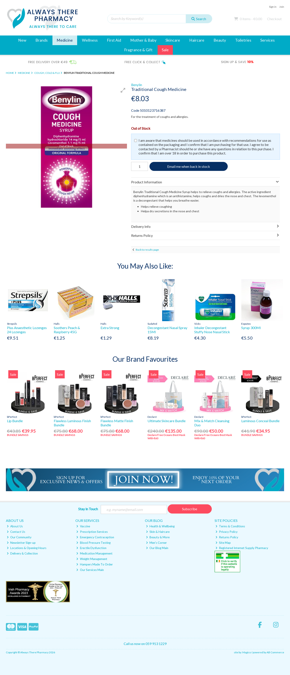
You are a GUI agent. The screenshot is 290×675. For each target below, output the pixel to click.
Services (267, 40)
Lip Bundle (15, 421)
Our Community (19, 537)
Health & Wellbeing (160, 526)
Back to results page (147, 249)
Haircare (196, 40)
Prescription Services (92, 531)
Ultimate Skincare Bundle (167, 421)
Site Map (223, 542)
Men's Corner (156, 542)
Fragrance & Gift (138, 50)
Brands (41, 40)
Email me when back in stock (188, 166)
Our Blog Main (157, 548)
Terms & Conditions (230, 526)
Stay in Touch (88, 509)
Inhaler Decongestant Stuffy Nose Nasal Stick (212, 330)
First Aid (114, 40)
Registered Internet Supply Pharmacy (241, 548)
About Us (15, 526)
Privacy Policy (226, 531)
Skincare (172, 40)
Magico (246, 652)
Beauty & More (158, 537)
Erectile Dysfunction (91, 548)
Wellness (90, 40)
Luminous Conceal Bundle (260, 421)
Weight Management (91, 559)
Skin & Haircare (158, 531)
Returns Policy (226, 537)
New (22, 40)
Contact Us (16, 531)
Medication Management (94, 553)
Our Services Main (90, 570)
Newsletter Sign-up (21, 542)
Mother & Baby (143, 40)
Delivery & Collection (22, 553)
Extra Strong (110, 328)
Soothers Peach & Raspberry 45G (67, 330)
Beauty (220, 40)
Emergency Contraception (95, 537)
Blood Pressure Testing (93, 542)
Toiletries (243, 40)
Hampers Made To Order (94, 564)
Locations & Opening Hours (26, 548)
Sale (165, 50)
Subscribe (189, 509)
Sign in (272, 6)
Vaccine (83, 526)
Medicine (65, 40)
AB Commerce (275, 652)
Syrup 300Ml (251, 328)
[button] (123, 90)
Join (281, 6)
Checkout (274, 19)
